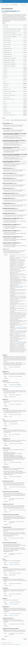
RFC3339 (4, 581)
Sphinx (6, 644)
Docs (2, 4)
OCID (17, 374)
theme (10, 644)
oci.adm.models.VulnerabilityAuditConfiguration (15, 386)
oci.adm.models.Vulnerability (14, 615)
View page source (24, 4)
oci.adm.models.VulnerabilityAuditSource (14, 564)
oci (14, 1)
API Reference (6, 4)
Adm (10, 4)
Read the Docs (18, 644)
